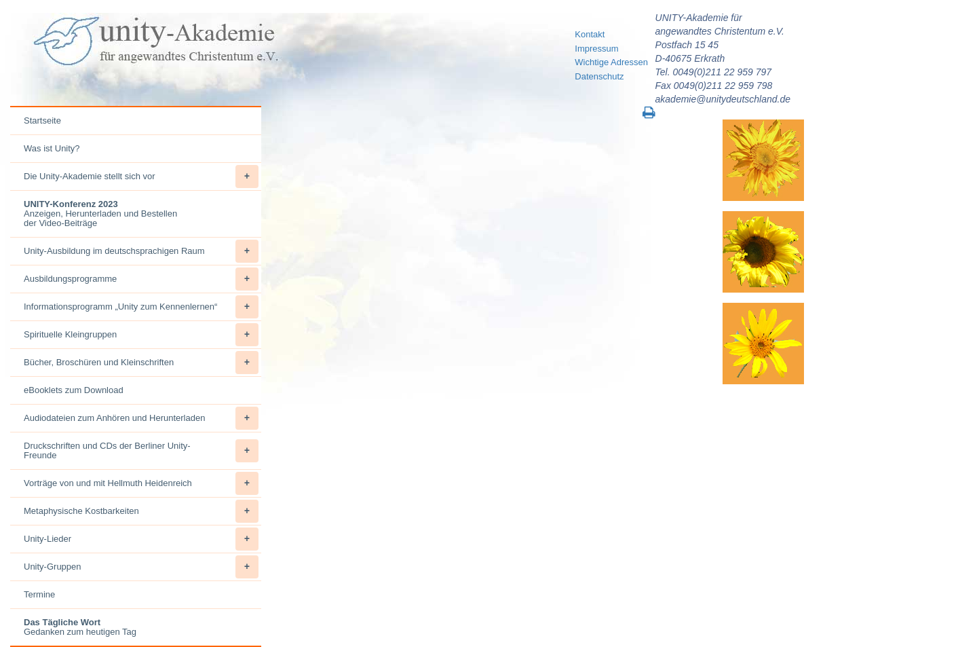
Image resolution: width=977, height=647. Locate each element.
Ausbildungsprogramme (141, 279)
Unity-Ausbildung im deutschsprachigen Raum (141, 251)
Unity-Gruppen (141, 566)
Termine (39, 594)
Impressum (596, 48)
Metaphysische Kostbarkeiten (141, 511)
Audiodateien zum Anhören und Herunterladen (141, 418)
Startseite (42, 120)
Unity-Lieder (141, 539)
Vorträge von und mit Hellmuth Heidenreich (141, 483)
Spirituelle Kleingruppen (141, 334)
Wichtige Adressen (611, 62)
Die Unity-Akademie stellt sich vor (141, 176)
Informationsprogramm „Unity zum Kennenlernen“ (141, 306)
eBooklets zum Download (73, 390)
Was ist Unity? (52, 148)
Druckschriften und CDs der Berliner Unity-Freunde (141, 450)
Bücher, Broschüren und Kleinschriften (141, 362)
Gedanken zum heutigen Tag (80, 627)
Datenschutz (599, 76)
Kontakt (590, 34)
